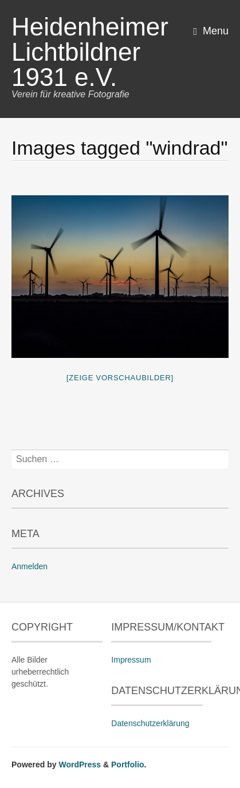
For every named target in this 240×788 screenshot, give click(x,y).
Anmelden (29, 566)
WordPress (79, 764)
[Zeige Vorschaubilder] (120, 377)
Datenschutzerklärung (150, 723)
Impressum (131, 659)
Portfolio (127, 764)
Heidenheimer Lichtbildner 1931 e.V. (89, 52)
